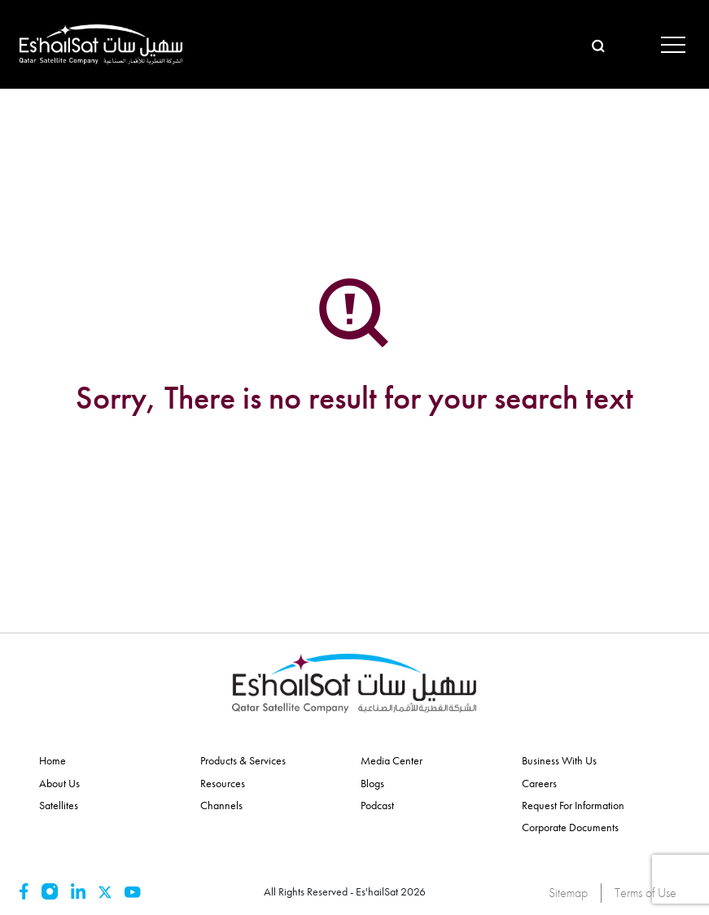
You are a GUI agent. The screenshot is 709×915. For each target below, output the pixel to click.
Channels (221, 805)
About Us (59, 783)
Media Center (391, 760)
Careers (539, 783)
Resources (222, 783)
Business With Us (559, 760)
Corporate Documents (570, 827)
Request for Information (573, 805)
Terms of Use (645, 892)
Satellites (58, 805)
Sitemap (568, 892)
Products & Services (243, 760)
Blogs (372, 783)
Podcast (377, 805)
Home (52, 760)
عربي (628, 44)
